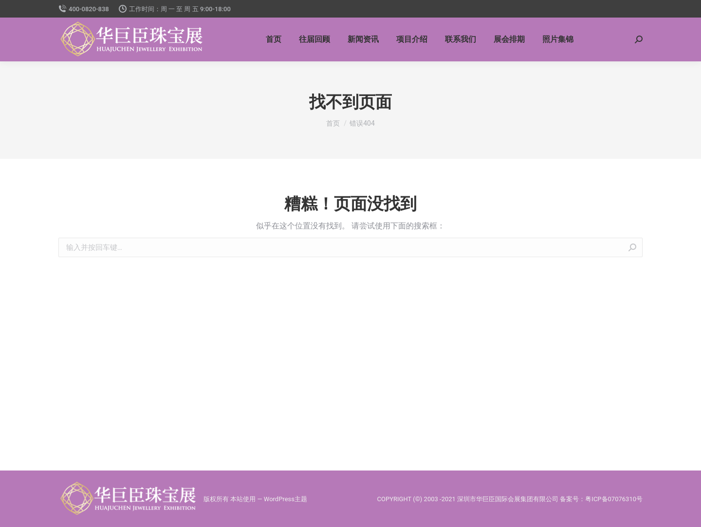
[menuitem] (273, 39)
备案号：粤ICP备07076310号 (601, 499)
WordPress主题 (285, 499)
